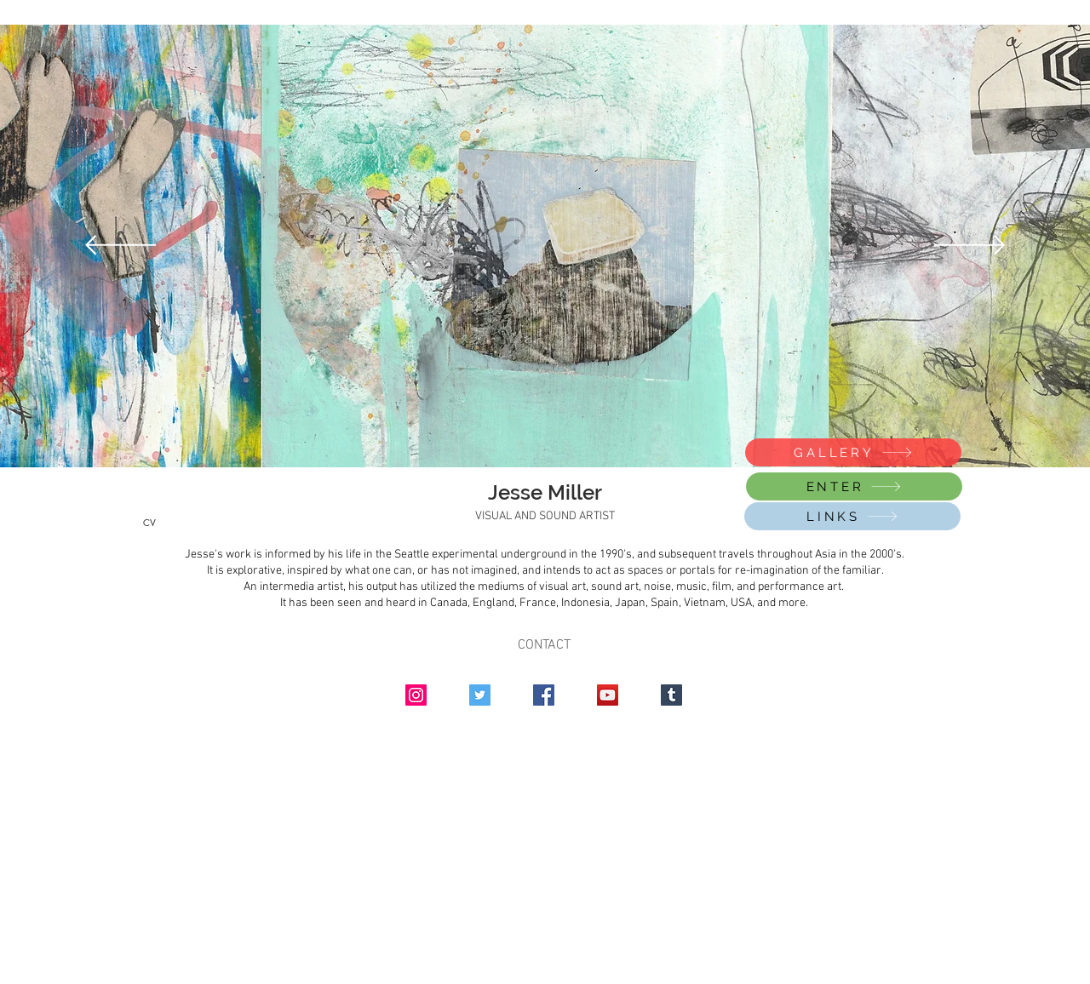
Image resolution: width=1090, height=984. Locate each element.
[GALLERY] (853, 452)
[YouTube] (607, 695)
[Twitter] (479, 695)
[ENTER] (854, 486)
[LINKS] (852, 516)
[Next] (969, 246)
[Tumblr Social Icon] (671, 695)
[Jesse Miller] (545, 493)
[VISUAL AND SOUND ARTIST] (545, 517)
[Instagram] (416, 695)
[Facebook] (543, 695)
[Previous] (120, 246)
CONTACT (544, 645)
